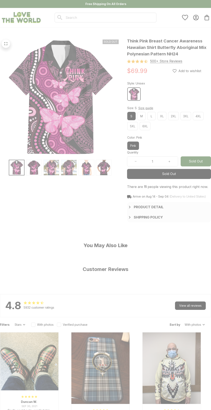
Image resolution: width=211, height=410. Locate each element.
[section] (166, 61)
